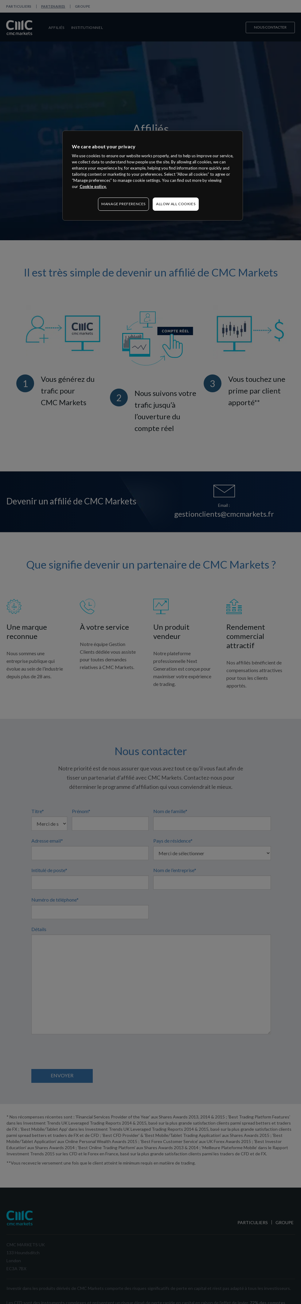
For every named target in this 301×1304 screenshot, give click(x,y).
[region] (152, 176)
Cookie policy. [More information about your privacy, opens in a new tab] (93, 186)
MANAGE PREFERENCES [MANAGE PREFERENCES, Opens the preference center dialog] (123, 204)
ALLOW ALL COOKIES (175, 204)
